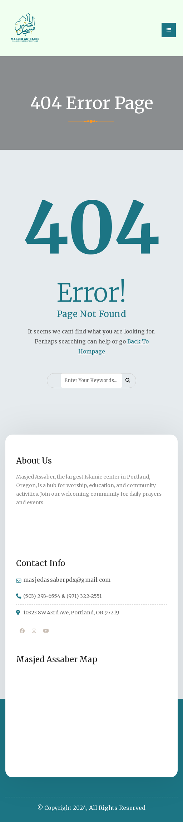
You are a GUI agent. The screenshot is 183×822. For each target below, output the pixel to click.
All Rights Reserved (117, 807)
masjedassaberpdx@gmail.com (66, 579)
